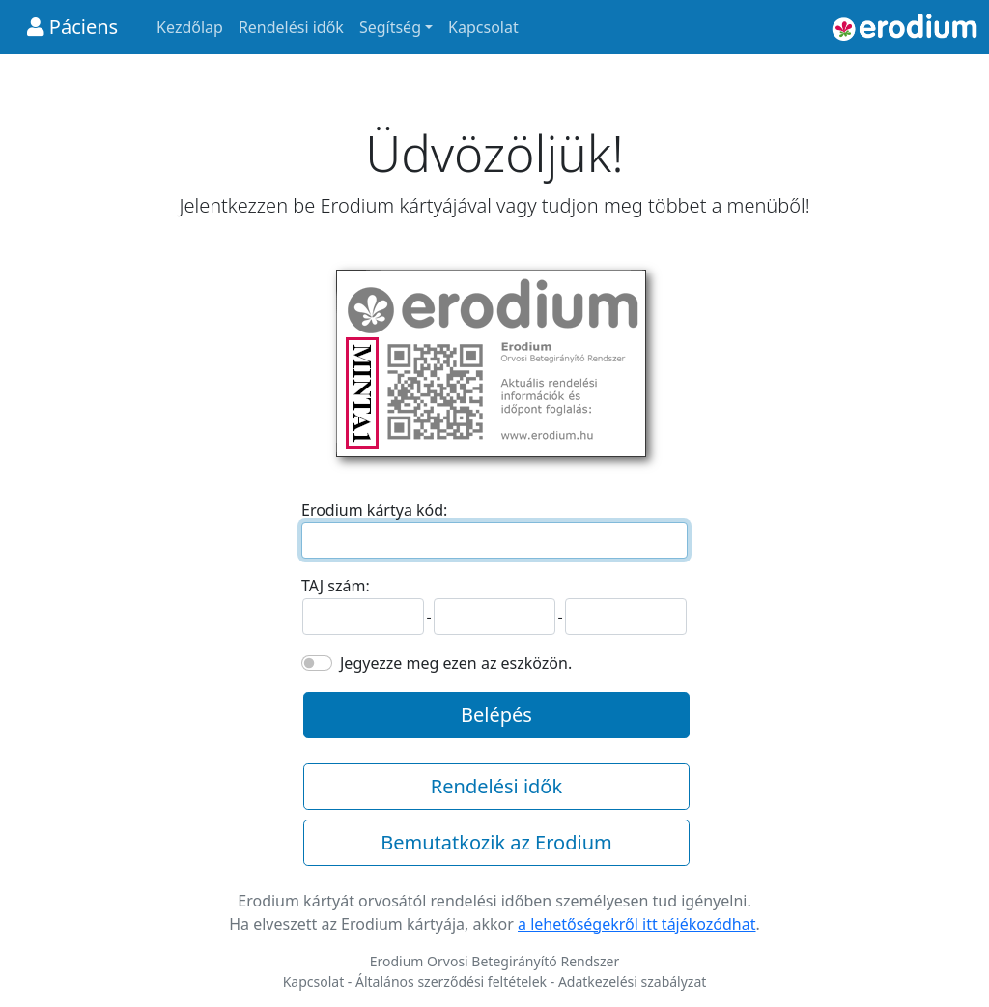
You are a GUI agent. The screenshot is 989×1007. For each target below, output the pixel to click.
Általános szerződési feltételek (451, 981)
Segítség (390, 27)
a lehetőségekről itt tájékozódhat (637, 924)
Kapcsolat (483, 27)
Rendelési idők (291, 27)
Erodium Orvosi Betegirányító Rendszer (495, 961)
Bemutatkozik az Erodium (496, 842)
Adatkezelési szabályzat (632, 981)
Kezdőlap (189, 27)
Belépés (496, 715)
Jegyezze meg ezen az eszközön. (456, 663)
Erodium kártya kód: (374, 510)
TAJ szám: (335, 585)
